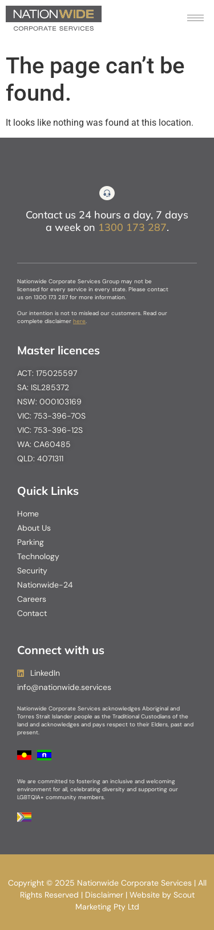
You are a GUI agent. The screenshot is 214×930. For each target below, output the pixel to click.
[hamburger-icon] (195, 18)
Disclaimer (104, 895)
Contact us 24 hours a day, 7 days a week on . (107, 221)
